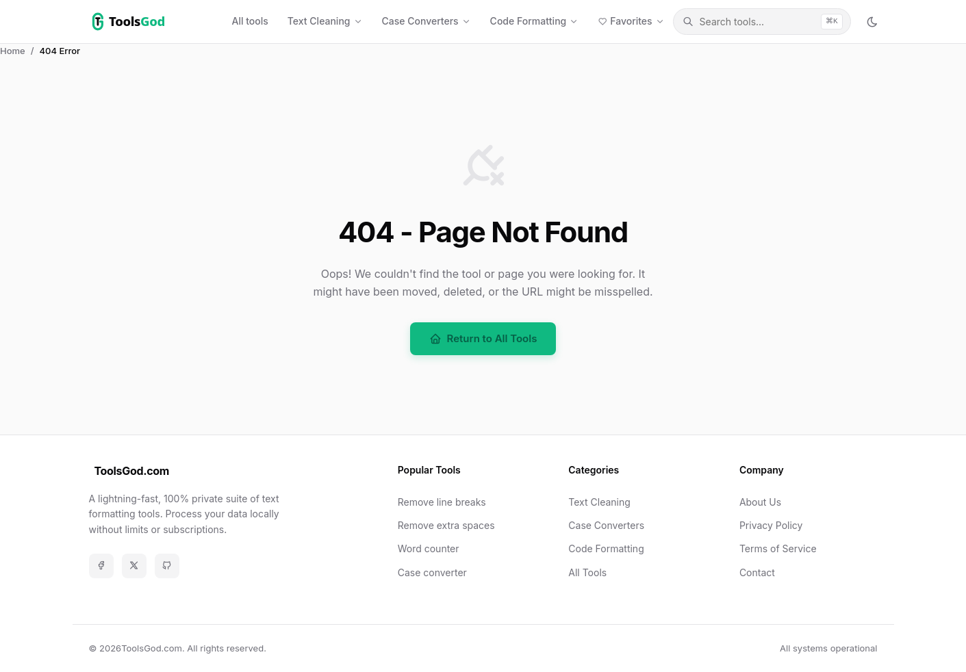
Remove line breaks (442, 502)
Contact (757, 572)
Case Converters (606, 525)
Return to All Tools (483, 338)
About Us (760, 502)
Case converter (432, 572)
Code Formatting (606, 548)
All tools (250, 21)
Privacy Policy (771, 525)
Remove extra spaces (446, 525)
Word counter (428, 548)
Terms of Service (778, 548)
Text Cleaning (599, 502)
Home (12, 50)
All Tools (587, 572)
